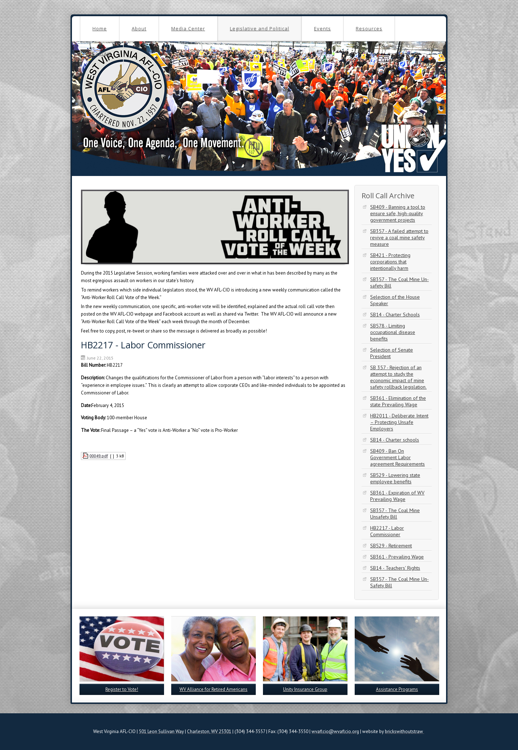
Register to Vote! (121, 689)
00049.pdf (99, 455)
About (139, 28)
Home (99, 28)
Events (322, 28)
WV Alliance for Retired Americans (213, 689)
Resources (369, 28)
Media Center (188, 28)
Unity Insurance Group (305, 689)
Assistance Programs (397, 689)
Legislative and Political (259, 28)
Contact (101, 53)
